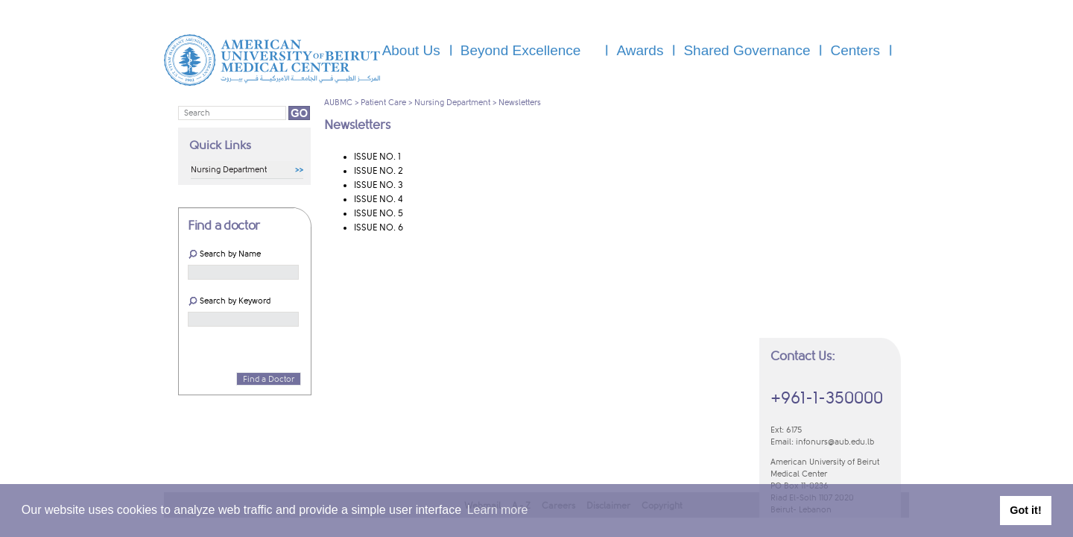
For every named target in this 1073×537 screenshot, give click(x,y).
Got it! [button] (1025, 510)
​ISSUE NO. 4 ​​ (379, 199)
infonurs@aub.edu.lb (835, 442)
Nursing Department (452, 102)
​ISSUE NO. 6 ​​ (379, 227)
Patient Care (383, 102)
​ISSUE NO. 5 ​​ (379, 213)
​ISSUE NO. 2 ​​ (379, 171)
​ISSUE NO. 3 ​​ (379, 185)
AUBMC (338, 102)
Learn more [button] (497, 509)
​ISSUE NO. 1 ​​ (378, 156)
